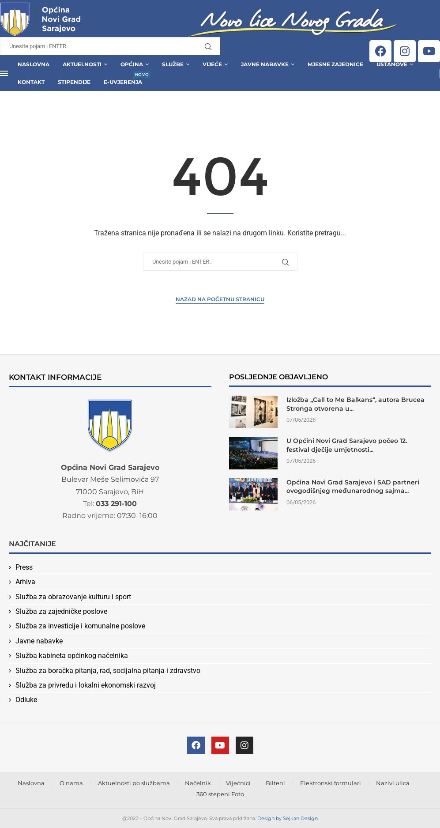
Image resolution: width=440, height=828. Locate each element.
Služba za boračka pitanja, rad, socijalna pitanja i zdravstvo (107, 670)
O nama (71, 782)
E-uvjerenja (123, 79)
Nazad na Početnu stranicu (220, 299)
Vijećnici (238, 782)
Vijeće (212, 64)
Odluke (26, 700)
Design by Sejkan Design (287, 818)
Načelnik (198, 782)
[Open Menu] (4, 73)
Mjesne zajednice (335, 64)
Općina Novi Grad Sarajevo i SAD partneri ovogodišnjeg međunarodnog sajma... (352, 486)
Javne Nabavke (265, 64)
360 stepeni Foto (220, 794)
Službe (173, 64)
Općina (131, 64)
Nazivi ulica (393, 782)
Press (24, 567)
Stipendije (74, 82)
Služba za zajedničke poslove (61, 611)
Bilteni (275, 782)
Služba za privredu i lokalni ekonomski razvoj (85, 685)
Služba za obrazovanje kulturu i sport (73, 597)
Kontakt (31, 82)
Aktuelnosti (82, 64)
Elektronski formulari (330, 782)
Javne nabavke (39, 641)
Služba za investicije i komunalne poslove (80, 626)
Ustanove (391, 64)
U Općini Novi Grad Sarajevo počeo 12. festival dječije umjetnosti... (346, 445)
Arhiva (25, 582)
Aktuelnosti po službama (134, 782)
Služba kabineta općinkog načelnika (71, 655)
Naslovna (33, 64)
